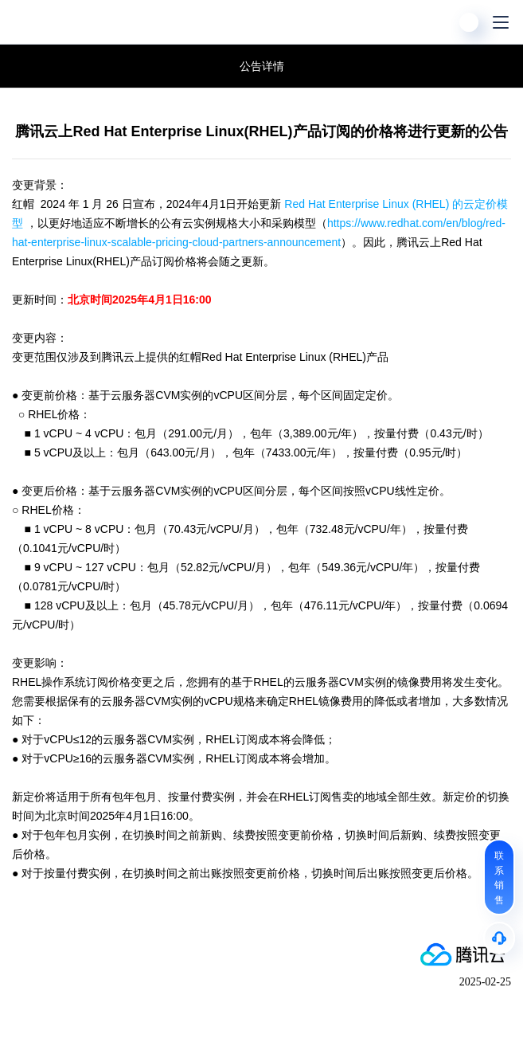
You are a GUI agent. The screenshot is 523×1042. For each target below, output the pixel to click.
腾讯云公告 (24, 67)
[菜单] (500, 22)
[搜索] (437, 22)
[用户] (468, 22)
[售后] (499, 938)
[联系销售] (499, 877)
